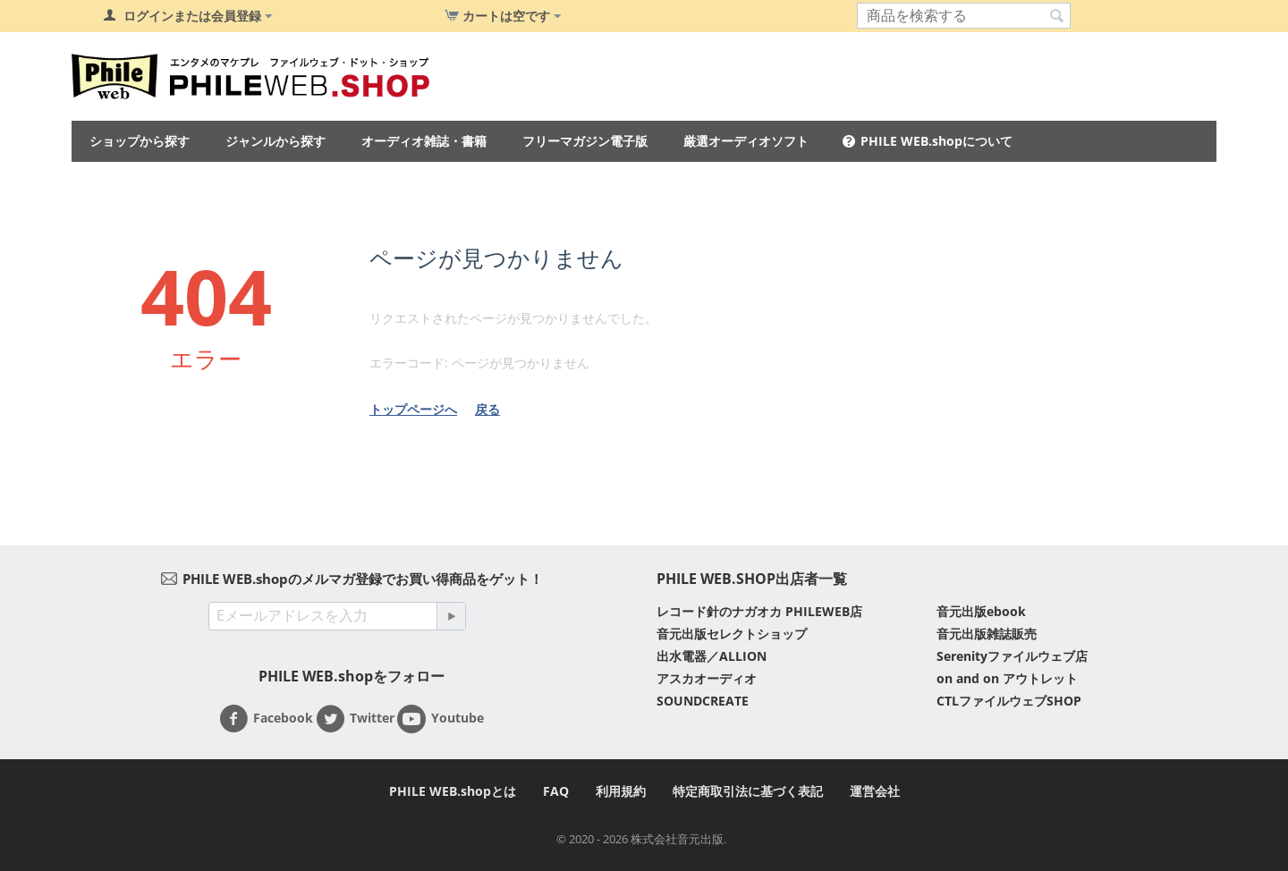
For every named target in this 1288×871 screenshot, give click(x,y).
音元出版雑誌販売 (986, 633)
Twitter (355, 719)
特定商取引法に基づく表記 (748, 790)
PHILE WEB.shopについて (936, 140)
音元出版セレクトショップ (732, 633)
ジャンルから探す (275, 140)
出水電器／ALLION (712, 655)
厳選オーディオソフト (746, 140)
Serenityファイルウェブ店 (1012, 655)
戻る (487, 409)
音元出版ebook (981, 611)
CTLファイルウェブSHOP (1008, 700)
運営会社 (875, 790)
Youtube (440, 719)
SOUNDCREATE (703, 700)
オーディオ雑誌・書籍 (424, 140)
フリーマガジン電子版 (585, 140)
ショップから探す (139, 140)
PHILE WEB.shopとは (452, 790)
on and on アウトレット (1007, 678)
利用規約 (621, 790)
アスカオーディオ (707, 678)
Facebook (266, 719)
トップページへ (413, 409)
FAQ (556, 790)
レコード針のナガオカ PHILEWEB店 (759, 611)
